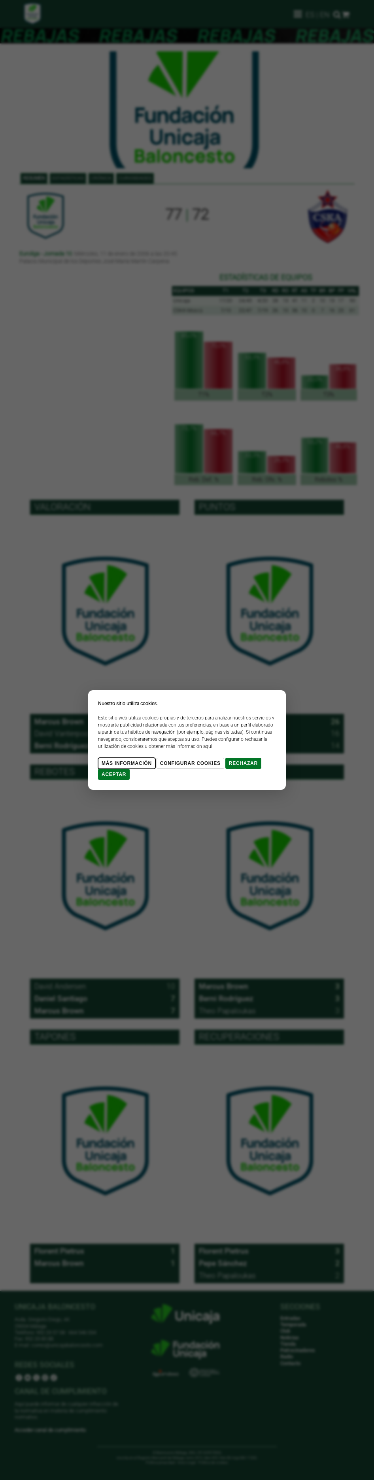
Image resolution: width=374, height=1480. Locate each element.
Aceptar (114, 774)
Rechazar (243, 763)
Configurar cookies (190, 763)
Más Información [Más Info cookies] (127, 763)
